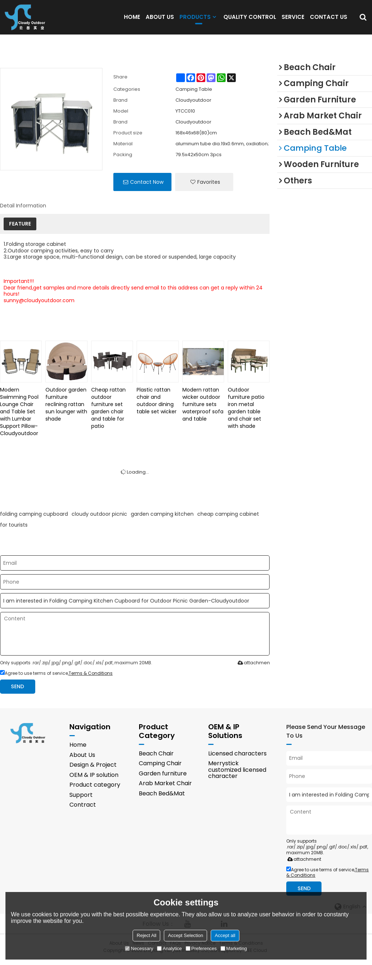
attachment (253, 668)
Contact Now (146, 187)
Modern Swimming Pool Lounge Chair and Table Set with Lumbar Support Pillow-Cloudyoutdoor (19, 417)
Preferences (201, 948)
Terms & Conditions (91, 679)
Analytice (169, 948)
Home (77, 750)
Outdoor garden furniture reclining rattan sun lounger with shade (66, 410)
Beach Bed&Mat (162, 799)
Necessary (139, 948)
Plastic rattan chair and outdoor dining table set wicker (157, 406)
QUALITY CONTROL (249, 20)
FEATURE (20, 229)
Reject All (146, 935)
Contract (82, 810)
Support (81, 800)
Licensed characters (237, 759)
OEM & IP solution (93, 780)
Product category (94, 790)
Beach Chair (156, 759)
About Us (82, 760)
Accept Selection (185, 935)
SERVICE (293, 20)
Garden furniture (163, 779)
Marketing (234, 948)
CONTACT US (328, 20)
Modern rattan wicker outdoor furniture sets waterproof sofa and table (202, 410)
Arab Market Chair (165, 789)
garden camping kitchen (162, 519)
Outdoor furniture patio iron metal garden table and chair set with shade (246, 413)
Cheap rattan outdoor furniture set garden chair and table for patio (108, 413)
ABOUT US (160, 20)
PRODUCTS (195, 21)
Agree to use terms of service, (56, 679)
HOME (132, 20)
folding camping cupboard (34, 519)
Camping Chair (160, 769)
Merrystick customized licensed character (237, 775)
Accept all (225, 935)
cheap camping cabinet (228, 519)
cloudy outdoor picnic (99, 519)
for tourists (14, 530)
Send (17, 692)
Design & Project (93, 770)
